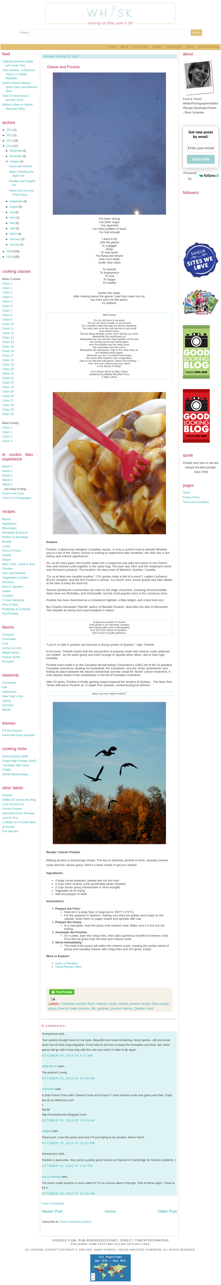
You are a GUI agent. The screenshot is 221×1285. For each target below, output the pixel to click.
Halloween (9, 691)
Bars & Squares (12, 586)
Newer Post (52, 1211)
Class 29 (8, 409)
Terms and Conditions (196, 502)
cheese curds (106, 1003)
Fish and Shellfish (14, 573)
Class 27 (8, 400)
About (124, 46)
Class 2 (7, 288)
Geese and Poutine (20, 166)
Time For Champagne (16, 498)
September (17, 201)
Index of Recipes (66, 963)
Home (112, 46)
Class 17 (8, 355)
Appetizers (9, 523)
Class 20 (8, 369)
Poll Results (10, 831)
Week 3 (7, 475)
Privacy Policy (191, 497)
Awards (7, 795)
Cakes (6, 591)
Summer (7, 705)
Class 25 (8, 391)
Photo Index (140, 46)
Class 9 (7, 319)
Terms (189, 46)
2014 (10, 129)
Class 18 (8, 360)
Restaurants (174, 46)
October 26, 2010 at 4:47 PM (67, 1166)
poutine (102, 1008)
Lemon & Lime (12, 648)
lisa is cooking (51, 1176)
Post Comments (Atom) (75, 1221)
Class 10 (8, 324)
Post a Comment (53, 1203)
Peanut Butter (11, 657)
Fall (4, 687)
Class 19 (8, 364)
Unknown (48, 1089)
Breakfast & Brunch (15, 532)
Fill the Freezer (12, 730)
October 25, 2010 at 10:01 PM (68, 1143)
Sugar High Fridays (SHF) (19, 760)
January (15, 244)
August (14, 206)
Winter (6, 709)
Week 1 (7, 466)
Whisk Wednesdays (15, 774)
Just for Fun (10, 817)
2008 (10, 256)
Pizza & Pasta (11, 550)
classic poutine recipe (134, 1003)
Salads (6, 555)
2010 (10, 146)
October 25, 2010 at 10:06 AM (68, 1078)
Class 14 (8, 342)
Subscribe (200, 159)
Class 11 (8, 328)
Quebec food (143, 1008)
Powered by (201, 175)
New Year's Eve (12, 696)
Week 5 (7, 484)
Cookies (7, 595)
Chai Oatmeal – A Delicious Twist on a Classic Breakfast (18, 74)
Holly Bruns (49, 1066)
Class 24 (8, 387)
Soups (6, 559)
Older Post (167, 1211)
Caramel (7, 634)
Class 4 (7, 297)
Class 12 (8, 333)
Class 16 (8, 351)
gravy (53, 1008)
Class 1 (7, 283)
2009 (10, 251)
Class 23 (8, 382)
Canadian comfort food (77, 1003)
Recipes (157, 46)
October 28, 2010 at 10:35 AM (68, 1193)
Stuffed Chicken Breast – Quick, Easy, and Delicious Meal (20, 87)
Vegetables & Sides (15, 577)
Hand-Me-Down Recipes (18, 735)
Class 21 (8, 373)
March (14, 233)
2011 (10, 140)
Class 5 (7, 301)
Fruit (5, 643)
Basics (6, 519)
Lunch (6, 546)
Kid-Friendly (10, 613)
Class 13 (8, 337)
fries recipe (160, 1003)
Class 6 (7, 306)
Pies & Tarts (10, 604)
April (13, 228)
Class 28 (8, 405)
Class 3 (7, 292)
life (93, 1008)
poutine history (121, 1008)
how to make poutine (73, 1008)
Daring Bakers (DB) (15, 756)
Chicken (7, 568)
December (16, 150)
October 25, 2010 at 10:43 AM (68, 1120)
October (15, 161)
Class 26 (8, 396)
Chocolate (9, 639)
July (12, 212)
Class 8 (7, 315)
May (12, 223)
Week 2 (7, 471)
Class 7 (7, 310)
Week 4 (7, 480)
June (13, 217)
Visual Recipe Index (68, 966)
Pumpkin (8, 661)
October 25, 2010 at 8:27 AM (67, 1055)
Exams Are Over (13, 493)
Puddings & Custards (16, 609)
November (16, 156)
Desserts (8, 582)
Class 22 (8, 378)
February (15, 239)
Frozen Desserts (13, 600)
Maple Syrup (10, 652)
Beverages (9, 528)
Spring (6, 700)
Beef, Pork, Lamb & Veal (18, 564)
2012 (10, 135)
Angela (46, 1131)
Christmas (9, 682)
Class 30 (8, 414)
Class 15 (8, 346)
